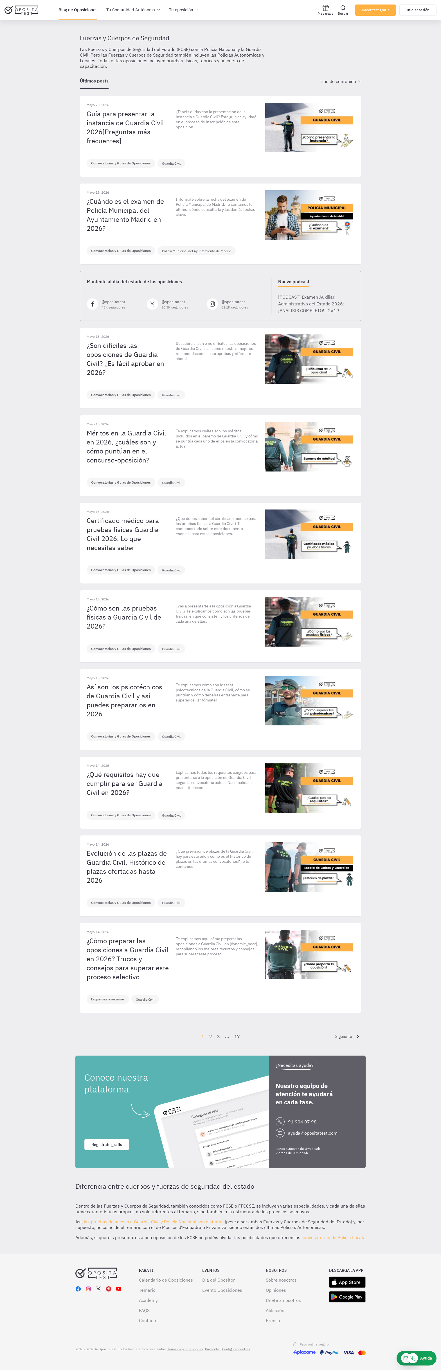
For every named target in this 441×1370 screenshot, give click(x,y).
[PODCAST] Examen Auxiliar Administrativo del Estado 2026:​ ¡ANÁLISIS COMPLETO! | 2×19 (311, 303)
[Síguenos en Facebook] (114, 304)
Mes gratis (325, 10)
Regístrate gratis (106, 1144)
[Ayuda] (416, 1358)
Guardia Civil (171, 163)
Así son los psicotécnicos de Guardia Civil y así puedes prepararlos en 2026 (124, 700)
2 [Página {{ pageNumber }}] (210, 1036)
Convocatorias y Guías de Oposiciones (121, 163)
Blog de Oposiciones (77, 9)
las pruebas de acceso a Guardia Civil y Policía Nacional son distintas (153, 1221)
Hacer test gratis (375, 10)
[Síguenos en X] (174, 304)
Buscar (343, 10)
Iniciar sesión (417, 10)
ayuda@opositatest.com (313, 1133)
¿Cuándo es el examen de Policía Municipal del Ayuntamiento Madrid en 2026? (125, 215)
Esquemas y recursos (108, 999)
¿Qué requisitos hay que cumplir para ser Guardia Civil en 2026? (125, 783)
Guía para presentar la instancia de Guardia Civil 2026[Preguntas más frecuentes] (125, 127)
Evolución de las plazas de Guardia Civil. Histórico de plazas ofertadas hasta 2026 (127, 867)
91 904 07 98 (302, 1122)
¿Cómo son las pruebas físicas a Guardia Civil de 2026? (124, 617)
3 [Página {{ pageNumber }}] (218, 1036)
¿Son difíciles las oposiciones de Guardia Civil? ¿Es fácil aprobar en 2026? (125, 359)
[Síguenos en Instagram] (234, 304)
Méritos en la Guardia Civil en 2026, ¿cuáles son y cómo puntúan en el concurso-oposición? (126, 446)
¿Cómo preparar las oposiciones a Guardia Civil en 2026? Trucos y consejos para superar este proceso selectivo (128, 958)
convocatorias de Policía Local (332, 1237)
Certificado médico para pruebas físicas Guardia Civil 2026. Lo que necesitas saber (123, 534)
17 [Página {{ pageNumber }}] (237, 1036)
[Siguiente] (348, 1036)
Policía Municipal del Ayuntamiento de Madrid (196, 251)
